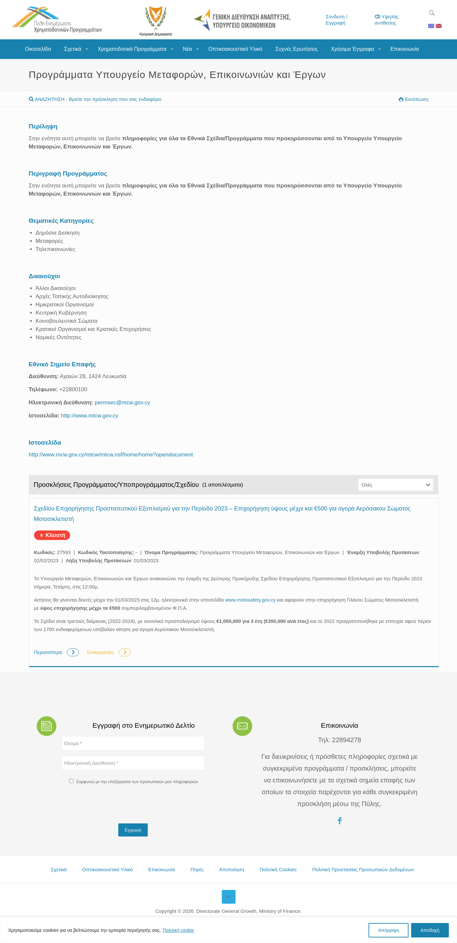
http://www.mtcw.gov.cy (89, 416)
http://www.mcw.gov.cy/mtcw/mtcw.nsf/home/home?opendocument (111, 455)
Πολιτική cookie (178, 930)
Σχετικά (59, 869)
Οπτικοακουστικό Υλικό (107, 869)
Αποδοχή (430, 930)
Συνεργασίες (109, 652)
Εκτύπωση (413, 99)
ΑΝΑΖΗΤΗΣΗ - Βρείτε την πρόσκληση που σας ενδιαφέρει (95, 99)
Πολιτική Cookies (277, 869)
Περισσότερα (57, 652)
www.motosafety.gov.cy (250, 600)
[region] (228, 930)
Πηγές (197, 869)
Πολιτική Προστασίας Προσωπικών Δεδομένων (363, 869)
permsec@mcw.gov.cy (122, 402)
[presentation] (111, 805)
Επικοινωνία (161, 869)
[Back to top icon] (229, 897)
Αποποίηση (231, 869)
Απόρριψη (388, 930)
